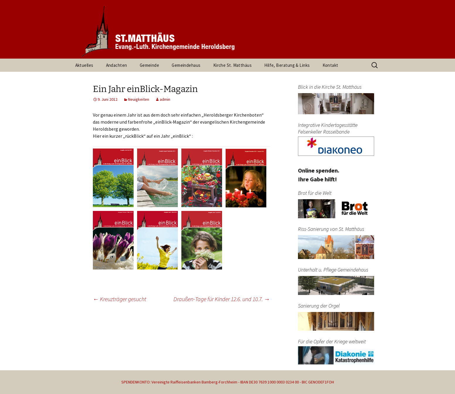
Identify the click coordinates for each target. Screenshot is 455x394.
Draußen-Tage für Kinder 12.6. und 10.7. (221, 299)
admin (165, 99)
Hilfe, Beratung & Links (287, 65)
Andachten (116, 65)
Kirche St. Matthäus (232, 65)
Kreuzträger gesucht (119, 299)
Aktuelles (84, 65)
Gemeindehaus (186, 65)
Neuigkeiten (138, 99)
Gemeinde (149, 65)
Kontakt (330, 65)
